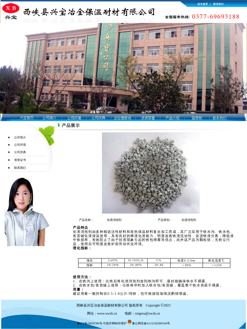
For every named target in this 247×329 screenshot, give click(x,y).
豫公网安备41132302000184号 (148, 323)
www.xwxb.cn (107, 313)
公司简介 (20, 137)
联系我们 (20, 168)
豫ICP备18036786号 (89, 323)
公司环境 (20, 145)
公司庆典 (20, 152)
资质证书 (20, 160)
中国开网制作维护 (114, 323)
